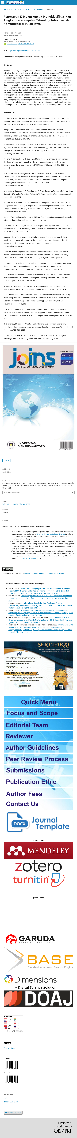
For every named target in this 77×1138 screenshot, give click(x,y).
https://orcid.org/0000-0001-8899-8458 (20, 44)
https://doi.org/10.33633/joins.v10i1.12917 (24, 50)
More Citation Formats (12, 492)
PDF (7, 460)
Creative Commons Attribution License (51, 534)
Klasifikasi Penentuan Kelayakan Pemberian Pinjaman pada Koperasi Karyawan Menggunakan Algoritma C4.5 (37, 604)
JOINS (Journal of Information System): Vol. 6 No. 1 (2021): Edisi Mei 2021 (40, 606)
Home (6, 9)
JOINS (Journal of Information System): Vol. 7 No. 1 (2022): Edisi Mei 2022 (40, 621)
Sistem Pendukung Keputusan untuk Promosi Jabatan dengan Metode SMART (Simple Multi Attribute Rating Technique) (39, 589)
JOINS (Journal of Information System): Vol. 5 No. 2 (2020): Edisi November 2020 (38, 592)
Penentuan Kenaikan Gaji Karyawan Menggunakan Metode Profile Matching (38, 618)
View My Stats (9, 1048)
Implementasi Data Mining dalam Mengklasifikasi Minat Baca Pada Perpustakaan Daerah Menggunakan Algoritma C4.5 (40, 627)
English (6, 1098)
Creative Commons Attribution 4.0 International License (44, 573)
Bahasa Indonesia (11, 1102)
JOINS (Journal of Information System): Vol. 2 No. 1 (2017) (40, 614)
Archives (14, 9)
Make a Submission (13, 1113)
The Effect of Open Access (30, 558)
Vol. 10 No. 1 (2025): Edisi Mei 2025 (32, 9)
